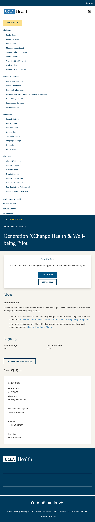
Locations (7, 114)
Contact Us (8, 213)
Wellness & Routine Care (16, 69)
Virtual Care (11, 44)
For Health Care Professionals (18, 187)
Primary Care (11, 123)
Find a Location (12, 39)
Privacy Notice (27, 511)
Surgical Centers (13, 136)
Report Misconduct (61, 511)
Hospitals (10, 145)
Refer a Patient (9, 203)
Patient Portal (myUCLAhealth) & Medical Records (26, 94)
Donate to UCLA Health (15, 178)
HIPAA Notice (12, 511)
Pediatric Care (12, 128)
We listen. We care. (80, 511)
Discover (7, 156)
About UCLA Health (14, 161)
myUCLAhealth (9, 209)
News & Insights (12, 165)
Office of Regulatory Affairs (39, 327)
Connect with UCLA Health (17, 191)
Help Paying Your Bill (14, 99)
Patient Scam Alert (13, 107)
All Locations (11, 149)
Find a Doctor (11, 35)
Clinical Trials (11, 65)
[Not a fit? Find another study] (20, 361)
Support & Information (15, 90)
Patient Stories (12, 170)
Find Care (7, 30)
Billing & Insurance (13, 86)
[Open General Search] (89, 3)
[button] (47, 199)
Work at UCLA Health (14, 183)
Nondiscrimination (43, 511)
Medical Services (13, 57)
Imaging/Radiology (13, 141)
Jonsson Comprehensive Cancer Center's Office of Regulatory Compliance (55, 319)
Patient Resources (11, 77)
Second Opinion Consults (16, 52)
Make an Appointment (15, 48)
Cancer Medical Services (16, 61)
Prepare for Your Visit (14, 81)
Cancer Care (11, 132)
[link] (12, 370)
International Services (15, 103)
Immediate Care (12, 119)
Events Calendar (13, 174)
